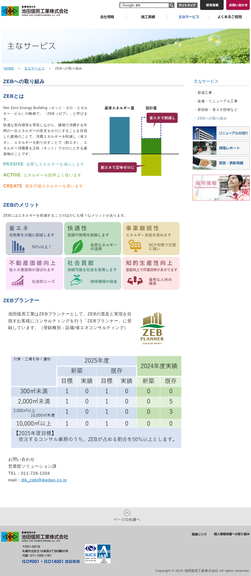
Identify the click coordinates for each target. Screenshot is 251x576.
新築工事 (205, 93)
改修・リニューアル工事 (218, 101)
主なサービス (34, 68)
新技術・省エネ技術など (218, 110)
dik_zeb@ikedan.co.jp (44, 479)
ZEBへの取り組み (212, 118)
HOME (9, 68)
